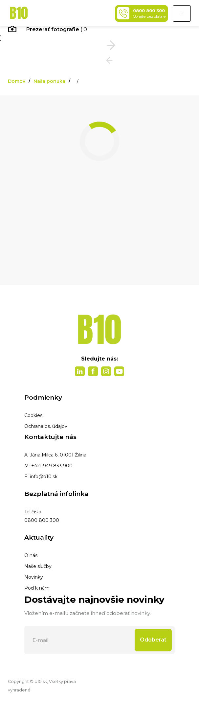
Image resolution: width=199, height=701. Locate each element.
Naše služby (38, 566)
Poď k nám (37, 588)
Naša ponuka (49, 81)
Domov (16, 81)
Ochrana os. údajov (45, 426)
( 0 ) (43, 33)
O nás (30, 555)
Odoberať (153, 640)
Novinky (33, 577)
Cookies (33, 415)
